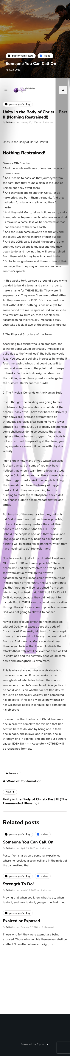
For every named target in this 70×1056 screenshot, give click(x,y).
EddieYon (10, 122)
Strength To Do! (18, 886)
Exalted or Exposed (21, 923)
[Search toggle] (63, 90)
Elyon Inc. (43, 1044)
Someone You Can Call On (31, 63)
